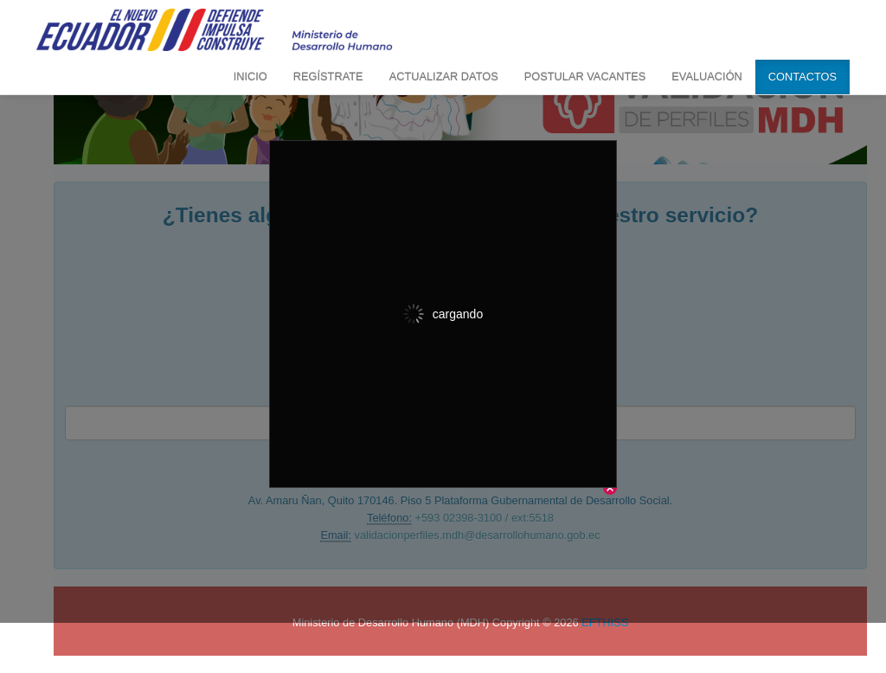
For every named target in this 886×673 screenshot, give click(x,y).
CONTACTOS (802, 76)
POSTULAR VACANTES (585, 76)
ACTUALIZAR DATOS (443, 76)
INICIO (250, 76)
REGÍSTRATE (328, 76)
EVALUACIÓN (706, 76)
